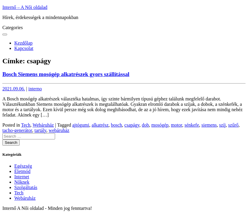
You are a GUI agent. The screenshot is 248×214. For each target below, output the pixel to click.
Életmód (22, 171)
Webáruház (43, 125)
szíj (222, 125)
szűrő (233, 125)
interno (35, 88)
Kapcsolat (23, 48)
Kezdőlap (23, 42)
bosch (116, 125)
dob (145, 125)
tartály (40, 130)
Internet (21, 176)
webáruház (59, 130)
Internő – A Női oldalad (24, 7)
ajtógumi (80, 125)
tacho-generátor (17, 130)
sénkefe (192, 125)
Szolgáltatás (25, 187)
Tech (25, 125)
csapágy (132, 125)
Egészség (23, 166)
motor (176, 125)
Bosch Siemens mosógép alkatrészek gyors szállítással (66, 74)
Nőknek (21, 182)
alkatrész (100, 125)
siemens (209, 125)
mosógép (160, 125)
